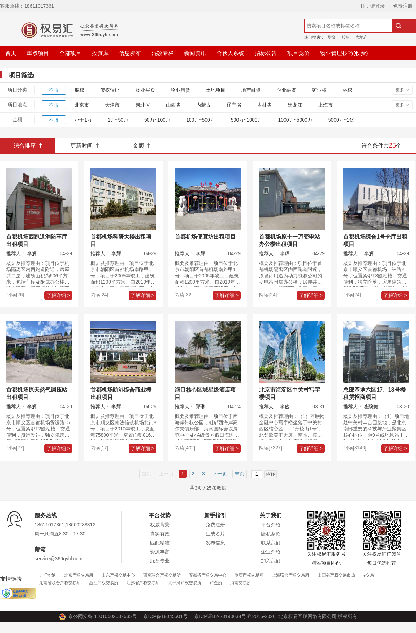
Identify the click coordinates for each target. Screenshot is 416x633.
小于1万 (83, 120)
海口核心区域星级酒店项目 (205, 393)
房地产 (361, 37)
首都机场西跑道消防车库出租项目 (36, 240)
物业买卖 (145, 90)
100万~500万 (200, 120)
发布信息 (215, 542)
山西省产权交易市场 (336, 575)
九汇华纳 (47, 575)
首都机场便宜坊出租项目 (205, 237)
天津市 (112, 105)
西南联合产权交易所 (162, 575)
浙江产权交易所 (103, 582)
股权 (345, 37)
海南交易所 (240, 582)
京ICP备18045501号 (164, 616)
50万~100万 (157, 120)
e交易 (368, 575)
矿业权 (319, 90)
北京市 (82, 105)
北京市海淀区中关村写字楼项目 (289, 393)
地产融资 (251, 90)
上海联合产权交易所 (290, 575)
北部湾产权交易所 (184, 582)
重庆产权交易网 (248, 575)
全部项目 (70, 53)
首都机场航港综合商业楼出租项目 (120, 393)
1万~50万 (118, 120)
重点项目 (38, 53)
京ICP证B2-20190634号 (220, 616)
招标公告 (266, 53)
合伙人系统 (230, 53)
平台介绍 (270, 524)
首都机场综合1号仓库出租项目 (375, 240)
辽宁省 (234, 105)
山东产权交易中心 (118, 575)
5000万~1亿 (341, 120)
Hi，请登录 (373, 6)
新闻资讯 (195, 53)
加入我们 (270, 560)
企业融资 (286, 90)
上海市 (325, 105)
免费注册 (403, 6)
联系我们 (270, 542)
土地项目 (215, 90)
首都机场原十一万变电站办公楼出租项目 (289, 240)
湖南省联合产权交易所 (60, 582)
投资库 (100, 53)
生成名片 (215, 533)
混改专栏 (162, 53)
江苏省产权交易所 (143, 582)
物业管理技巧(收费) (344, 53)
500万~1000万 (246, 120)
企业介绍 (270, 551)
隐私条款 (270, 533)
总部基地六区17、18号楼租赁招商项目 (374, 393)
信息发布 (130, 53)
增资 (332, 37)
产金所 (216, 582)
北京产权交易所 (78, 575)
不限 (54, 90)
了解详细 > (58, 295)
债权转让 (110, 90)
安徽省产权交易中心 (207, 575)
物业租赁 (180, 90)
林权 (347, 90)
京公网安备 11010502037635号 (99, 616)
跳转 (270, 474)
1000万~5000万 (295, 120)
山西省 (173, 105)
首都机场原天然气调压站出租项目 (36, 393)
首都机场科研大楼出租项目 (120, 240)
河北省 (143, 105)
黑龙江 (295, 105)
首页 (10, 53)
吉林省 (264, 105)
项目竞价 (298, 53)
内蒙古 (203, 105)
